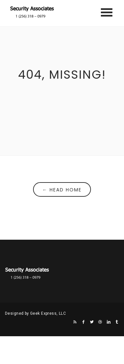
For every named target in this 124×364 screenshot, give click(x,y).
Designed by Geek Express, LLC (35, 313)
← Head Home (62, 189)
